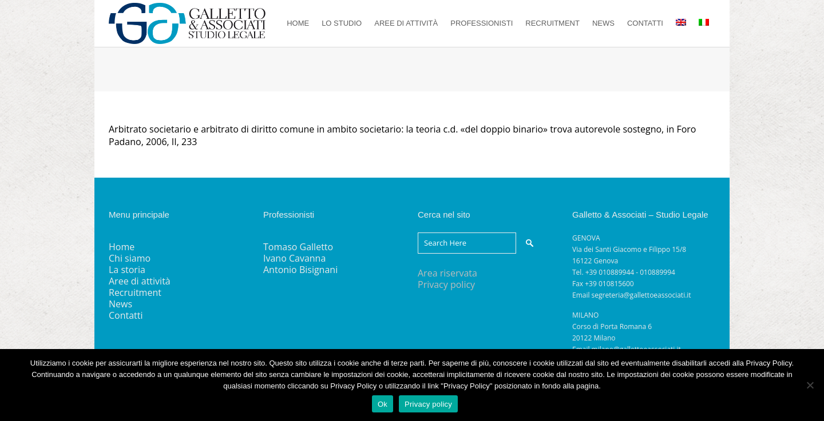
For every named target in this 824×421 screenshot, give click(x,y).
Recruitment (135, 292)
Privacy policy (446, 284)
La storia (127, 269)
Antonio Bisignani (300, 269)
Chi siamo (129, 258)
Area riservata (447, 273)
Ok (382, 404)
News (120, 304)
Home (121, 246)
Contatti (126, 315)
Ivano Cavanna (294, 258)
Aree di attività (140, 281)
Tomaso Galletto (298, 246)
